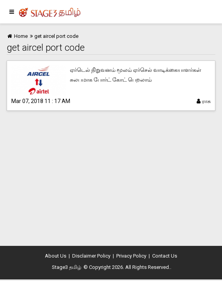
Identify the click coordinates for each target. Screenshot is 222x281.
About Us (55, 256)
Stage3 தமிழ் (66, 267)
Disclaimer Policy (91, 256)
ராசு (204, 101)
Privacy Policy (131, 256)
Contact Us (164, 256)
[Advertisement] (111, 179)
